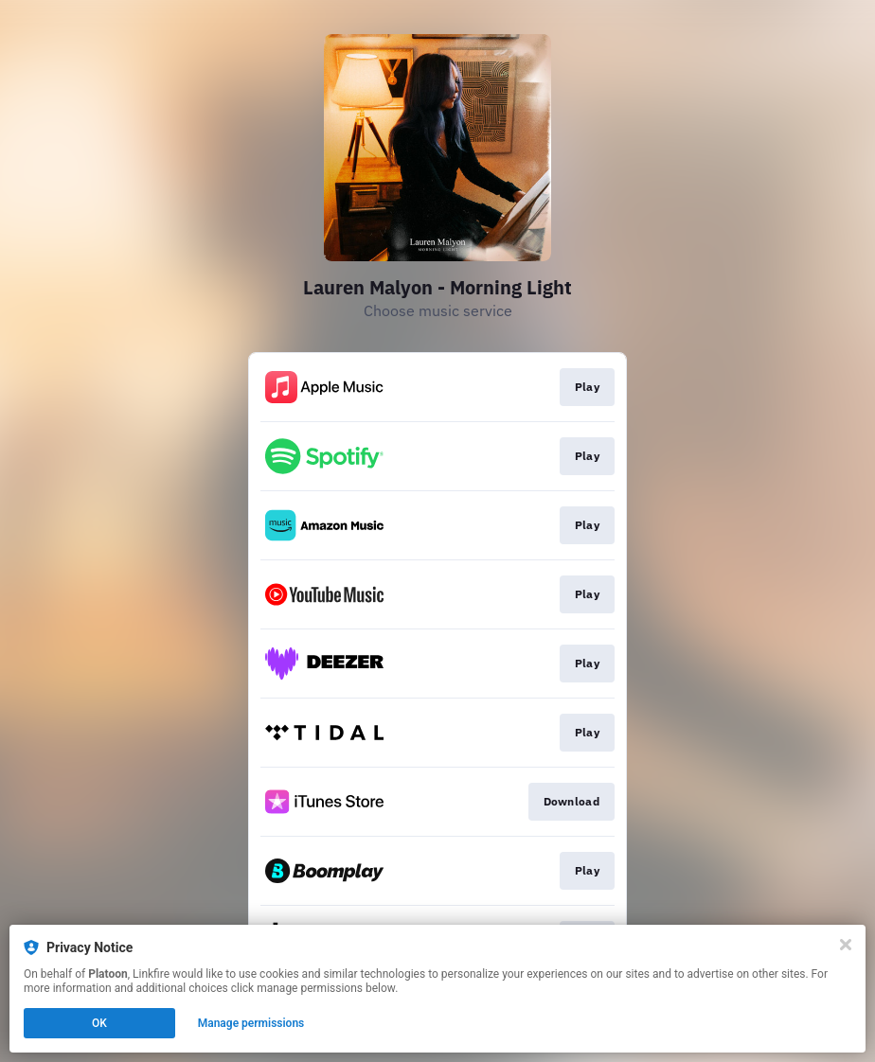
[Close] (845, 944)
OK (99, 1023)
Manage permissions (251, 1023)
